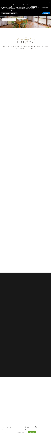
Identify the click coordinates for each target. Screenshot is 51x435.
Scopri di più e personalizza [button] (9, 13)
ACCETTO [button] (32, 432)
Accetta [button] (46, 13)
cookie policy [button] (34, 6)
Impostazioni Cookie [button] (20, 432)
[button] (20, 25)
